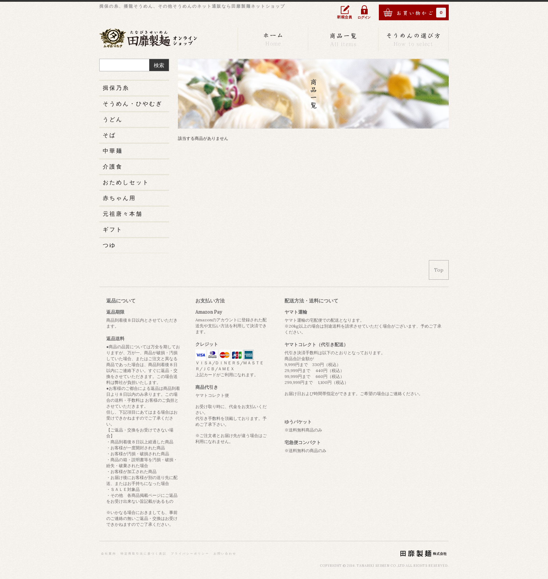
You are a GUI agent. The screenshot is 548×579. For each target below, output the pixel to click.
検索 (159, 65)
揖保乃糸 (116, 87)
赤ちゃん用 (119, 197)
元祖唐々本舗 (123, 213)
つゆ (109, 245)
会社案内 (108, 553)
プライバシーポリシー (190, 553)
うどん (113, 119)
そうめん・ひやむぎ (133, 103)
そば (109, 134)
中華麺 (113, 150)
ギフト (113, 229)
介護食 (113, 166)
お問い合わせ (225, 553)
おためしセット (126, 182)
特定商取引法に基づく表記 (144, 553)
